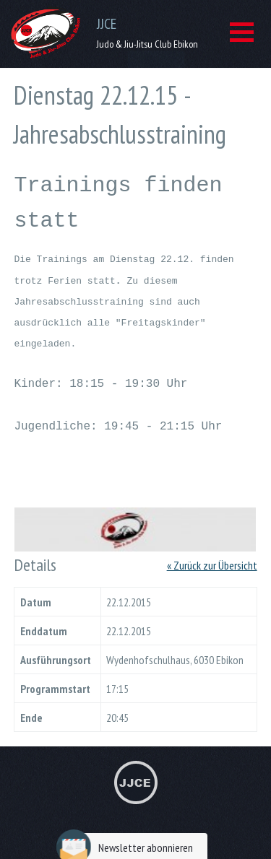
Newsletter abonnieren (128, 830)
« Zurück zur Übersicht (212, 548)
